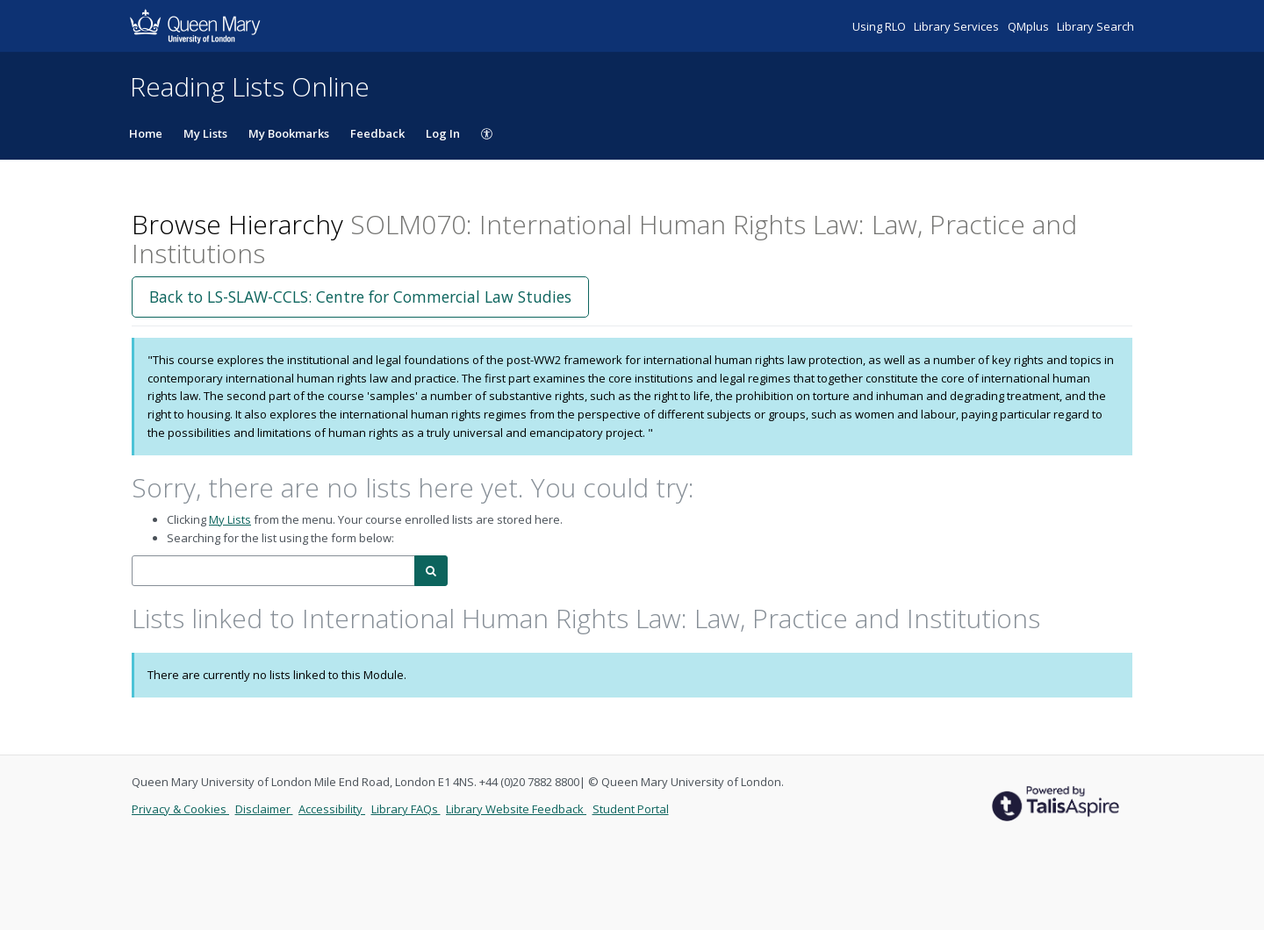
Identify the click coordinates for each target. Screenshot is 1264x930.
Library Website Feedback (516, 809)
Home (145, 133)
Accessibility (331, 809)
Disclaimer (264, 809)
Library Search (1095, 26)
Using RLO (880, 26)
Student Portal (630, 809)
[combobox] (273, 570)
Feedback (377, 133)
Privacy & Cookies (180, 809)
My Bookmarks (288, 133)
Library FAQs (406, 809)
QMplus (1030, 26)
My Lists (205, 133)
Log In (443, 133)
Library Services (958, 26)
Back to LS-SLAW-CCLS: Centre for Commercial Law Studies (360, 296)
